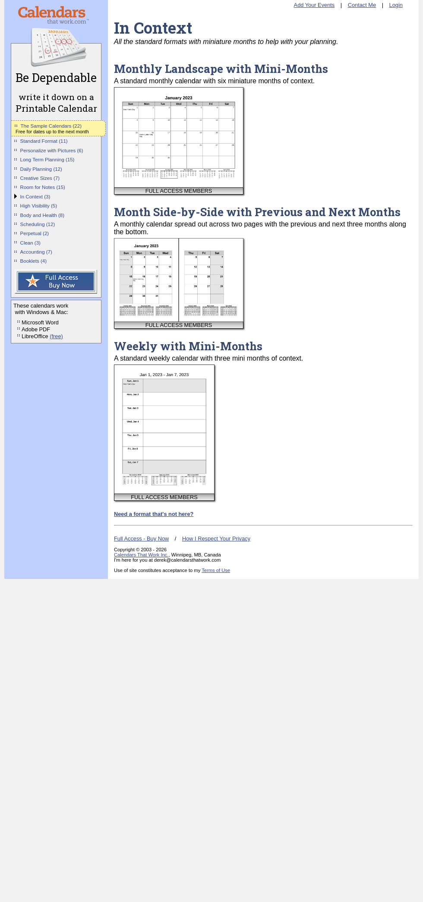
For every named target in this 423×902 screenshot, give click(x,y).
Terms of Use (216, 570)
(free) (56, 336)
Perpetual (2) (34, 233)
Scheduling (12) (37, 224)
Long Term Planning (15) (47, 159)
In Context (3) (35, 196)
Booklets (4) (33, 261)
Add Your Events (314, 5)
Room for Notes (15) (42, 187)
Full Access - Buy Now (141, 538)
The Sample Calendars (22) (51, 126)
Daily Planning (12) (41, 169)
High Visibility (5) (38, 205)
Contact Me (362, 5)
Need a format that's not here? (153, 514)
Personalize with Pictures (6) (51, 150)
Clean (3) (30, 242)
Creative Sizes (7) (40, 178)
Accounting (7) (36, 252)
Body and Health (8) (42, 215)
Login (396, 5)
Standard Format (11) (44, 141)
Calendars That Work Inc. (141, 554)
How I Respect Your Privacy (216, 538)
